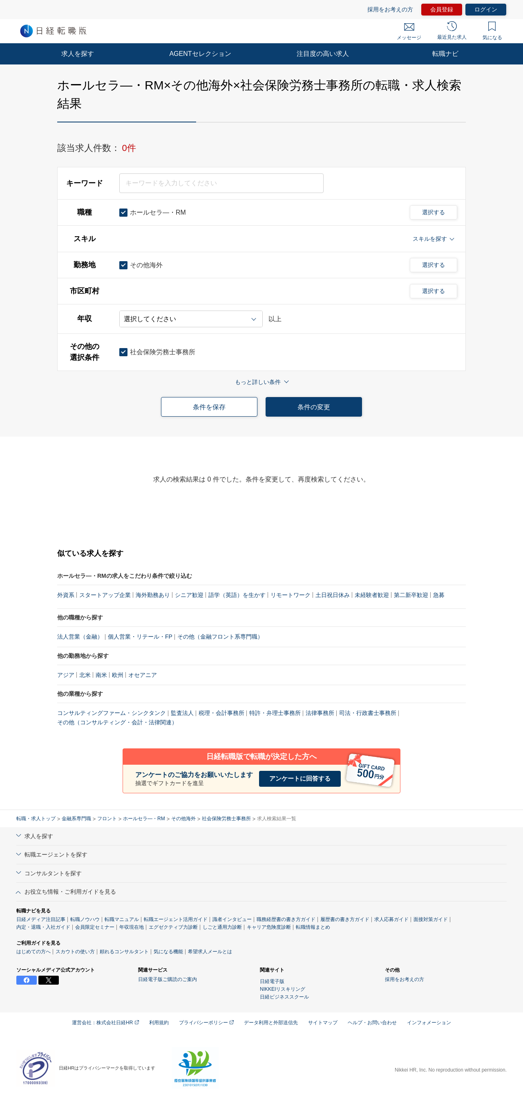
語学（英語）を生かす (237, 595)
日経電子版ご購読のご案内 (167, 979)
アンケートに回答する (300, 778)
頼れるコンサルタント (124, 951)
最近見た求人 (452, 30)
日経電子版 (272, 981)
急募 (439, 595)
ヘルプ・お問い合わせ (372, 1022)
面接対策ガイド (430, 919)
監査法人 (182, 713)
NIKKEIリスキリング (282, 989)
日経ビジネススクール (284, 997)
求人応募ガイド (391, 919)
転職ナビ (445, 53)
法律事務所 (320, 713)
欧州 (117, 675)
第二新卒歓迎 (411, 595)
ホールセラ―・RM (144, 818)
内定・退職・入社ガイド (43, 927)
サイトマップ (322, 1022)
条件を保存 (209, 407)
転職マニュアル (122, 919)
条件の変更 (313, 407)
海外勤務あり (153, 595)
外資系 (65, 595)
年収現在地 (131, 927)
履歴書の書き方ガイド (344, 919)
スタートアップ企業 (105, 595)
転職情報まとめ (313, 927)
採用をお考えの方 (390, 9)
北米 (85, 675)
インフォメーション (429, 1022)
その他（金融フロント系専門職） (220, 636)
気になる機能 (168, 951)
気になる (492, 31)
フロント (107, 818)
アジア (65, 675)
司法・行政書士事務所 (367, 713)
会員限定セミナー (94, 927)
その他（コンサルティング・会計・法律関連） (117, 722)
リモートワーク (290, 595)
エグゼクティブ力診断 (173, 927)
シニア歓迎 (189, 595)
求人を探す (77, 53)
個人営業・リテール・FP (140, 636)
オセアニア (142, 675)
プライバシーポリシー (206, 1022)
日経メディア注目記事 (40, 919)
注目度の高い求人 (323, 53)
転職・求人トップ (36, 818)
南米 (101, 675)
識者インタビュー (232, 919)
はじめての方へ (33, 951)
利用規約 (159, 1022)
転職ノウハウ (85, 919)
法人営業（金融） (80, 636)
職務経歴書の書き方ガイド (286, 919)
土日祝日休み (332, 595)
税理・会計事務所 (221, 713)
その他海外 (183, 818)
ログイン (485, 9)
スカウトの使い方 (75, 951)
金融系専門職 (76, 818)
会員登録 (441, 9)
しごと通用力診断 (222, 927)
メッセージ (409, 31)
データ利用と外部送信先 (271, 1022)
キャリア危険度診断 (269, 927)
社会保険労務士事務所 (226, 818)
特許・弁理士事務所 (275, 713)
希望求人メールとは (210, 951)
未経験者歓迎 (372, 595)
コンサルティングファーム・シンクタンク (111, 713)
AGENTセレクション (200, 53)
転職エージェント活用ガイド (176, 919)
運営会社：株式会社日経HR (105, 1022)
